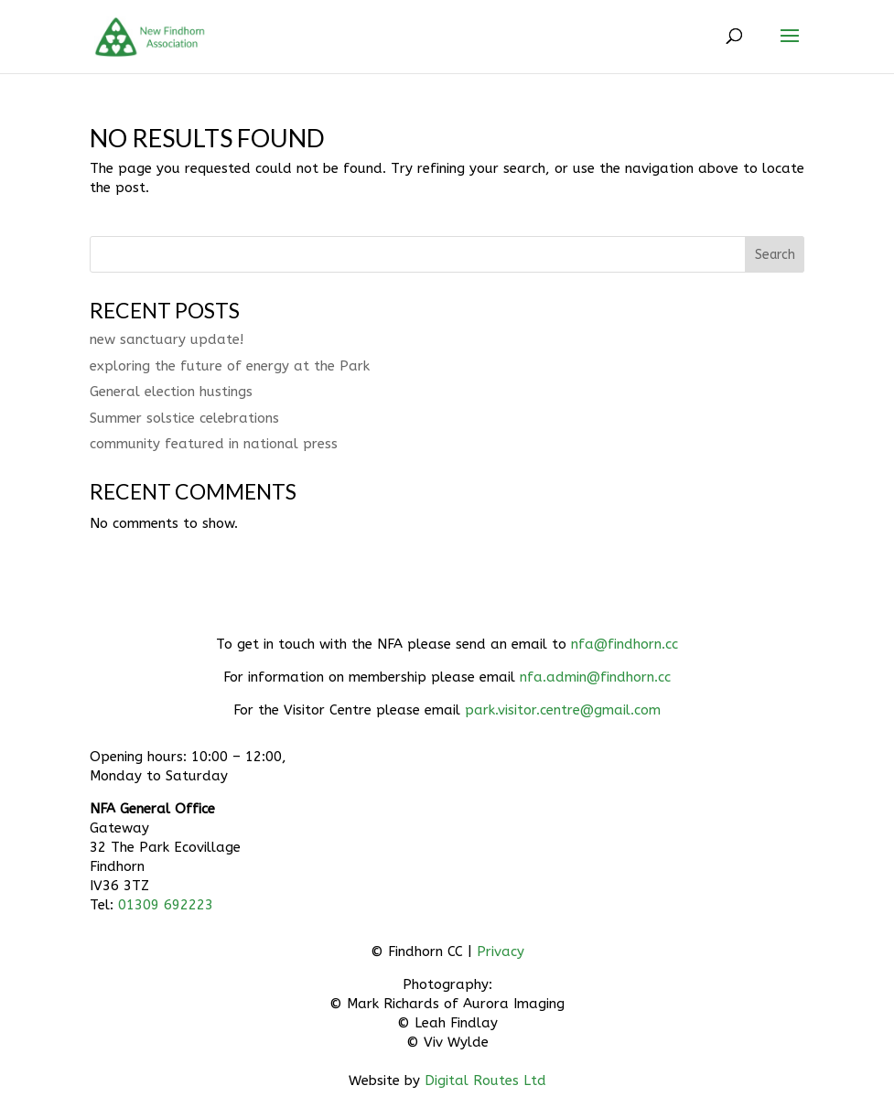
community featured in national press (214, 443)
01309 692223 (165, 905)
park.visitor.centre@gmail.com (563, 710)
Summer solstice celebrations (184, 418)
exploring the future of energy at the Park (230, 366)
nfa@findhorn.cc (624, 644)
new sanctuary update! (166, 339)
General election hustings (171, 391)
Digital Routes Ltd (485, 1080)
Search (775, 255)
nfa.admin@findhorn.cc (595, 677)
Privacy (500, 951)
